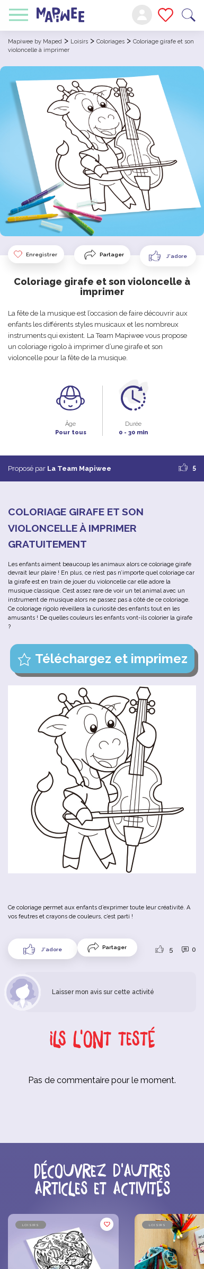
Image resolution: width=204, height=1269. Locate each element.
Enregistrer (35, 254)
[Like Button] (168, 255)
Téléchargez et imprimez (111, 658)
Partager (112, 254)
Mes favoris (165, 15)
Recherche (189, 15)
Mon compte (142, 15)
